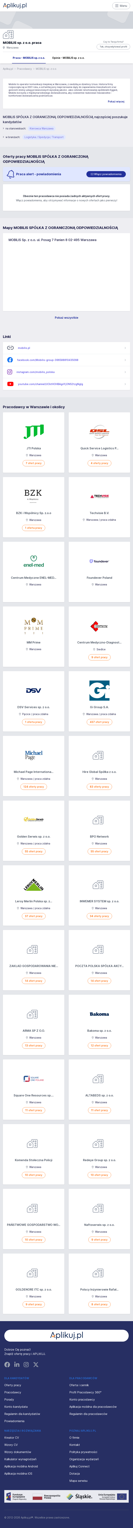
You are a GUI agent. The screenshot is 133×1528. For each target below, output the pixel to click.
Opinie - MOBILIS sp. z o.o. (68, 57)
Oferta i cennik (79, 1385)
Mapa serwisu (78, 1481)
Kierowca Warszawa (41, 128)
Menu (121, 6)
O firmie (74, 1437)
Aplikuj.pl (8, 68)
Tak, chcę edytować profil (113, 46)
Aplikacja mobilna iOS (18, 1473)
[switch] (106, 174)
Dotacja (74, 1473)
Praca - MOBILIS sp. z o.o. (29, 57)
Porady (9, 1399)
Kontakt (74, 1445)
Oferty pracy (12, 1385)
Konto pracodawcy (82, 1399)
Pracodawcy (24, 68)
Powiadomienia (14, 1421)
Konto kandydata (16, 1406)
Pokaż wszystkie (66, 317)
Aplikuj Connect (79, 1466)
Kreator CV (11, 1437)
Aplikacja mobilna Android (21, 1466)
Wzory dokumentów (17, 1452)
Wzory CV (11, 1445)
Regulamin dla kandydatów (22, 1414)
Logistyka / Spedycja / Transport (44, 137)
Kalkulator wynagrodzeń (20, 1459)
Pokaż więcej (116, 101)
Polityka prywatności (83, 1452)
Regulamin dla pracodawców (88, 1414)
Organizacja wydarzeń (84, 1459)
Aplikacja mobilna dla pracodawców (93, 1406)
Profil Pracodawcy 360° (85, 1392)
